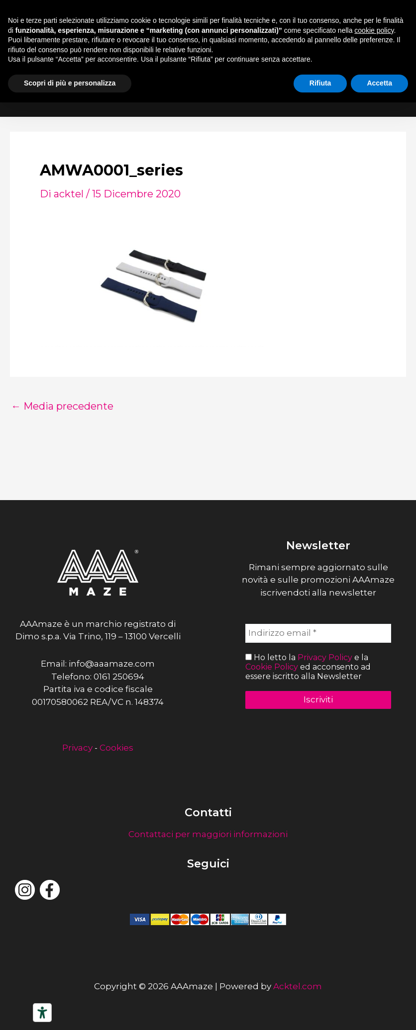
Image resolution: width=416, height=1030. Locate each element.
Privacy (77, 748)
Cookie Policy (271, 667)
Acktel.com (297, 986)
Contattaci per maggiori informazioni (208, 834)
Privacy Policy (325, 657)
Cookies (116, 748)
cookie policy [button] (374, 30)
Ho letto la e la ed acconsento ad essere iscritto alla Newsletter (308, 667)
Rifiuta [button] (320, 83)
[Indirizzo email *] (318, 633)
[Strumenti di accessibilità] (42, 1012)
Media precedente (62, 406)
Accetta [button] (379, 83)
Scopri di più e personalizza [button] (69, 83)
